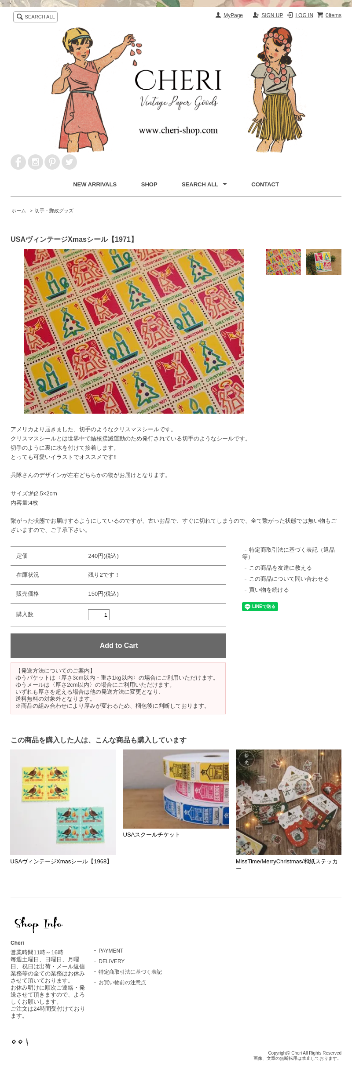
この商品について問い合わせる (289, 578)
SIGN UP (272, 15)
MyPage (233, 15)
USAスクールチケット (152, 834)
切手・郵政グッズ (54, 210)
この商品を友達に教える (280, 567)
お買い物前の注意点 (122, 982)
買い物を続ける (269, 589)
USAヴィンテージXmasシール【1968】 (61, 861)
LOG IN (304, 15)
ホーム (18, 210)
